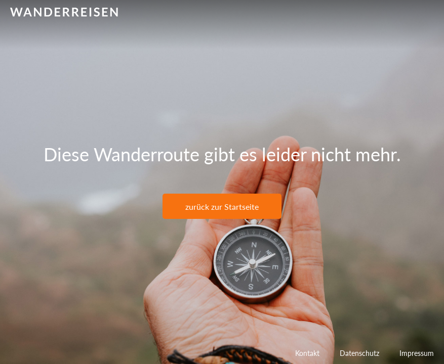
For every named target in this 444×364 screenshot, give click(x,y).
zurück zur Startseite (222, 206)
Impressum (416, 353)
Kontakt (307, 353)
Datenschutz (359, 353)
